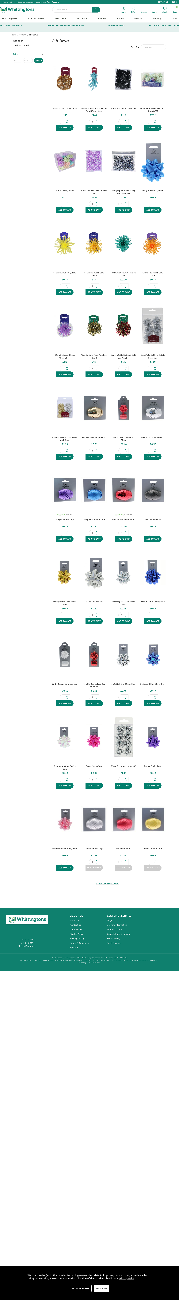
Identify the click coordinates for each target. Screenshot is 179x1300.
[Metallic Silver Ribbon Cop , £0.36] (153, 408)
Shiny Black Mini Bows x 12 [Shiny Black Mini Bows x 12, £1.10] (123, 108)
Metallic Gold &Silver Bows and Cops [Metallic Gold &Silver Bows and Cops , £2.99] (64, 438)
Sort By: (135, 47)
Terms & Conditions (80, 943)
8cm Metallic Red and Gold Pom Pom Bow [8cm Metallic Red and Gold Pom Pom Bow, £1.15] (123, 356)
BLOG (174, 2)
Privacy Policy (77, 938)
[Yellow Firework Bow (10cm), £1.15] (94, 243)
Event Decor (61, 18)
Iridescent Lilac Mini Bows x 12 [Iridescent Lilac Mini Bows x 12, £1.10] (94, 191)
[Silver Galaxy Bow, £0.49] (94, 572)
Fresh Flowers (113, 943)
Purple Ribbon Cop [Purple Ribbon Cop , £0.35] (65, 519)
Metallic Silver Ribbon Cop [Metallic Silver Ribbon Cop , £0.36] (152, 437)
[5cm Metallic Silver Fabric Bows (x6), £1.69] (153, 325)
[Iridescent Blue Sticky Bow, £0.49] (153, 654)
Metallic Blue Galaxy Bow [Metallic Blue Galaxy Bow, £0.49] (153, 602)
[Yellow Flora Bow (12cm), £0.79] (65, 243)
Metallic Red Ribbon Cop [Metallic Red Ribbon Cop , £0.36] (123, 519)
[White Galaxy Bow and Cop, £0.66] (65, 654)
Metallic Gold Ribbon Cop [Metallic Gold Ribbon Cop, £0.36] (94, 437)
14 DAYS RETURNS (116, 25)
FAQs (109, 920)
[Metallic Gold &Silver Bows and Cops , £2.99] (65, 408)
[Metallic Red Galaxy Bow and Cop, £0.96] (94, 654)
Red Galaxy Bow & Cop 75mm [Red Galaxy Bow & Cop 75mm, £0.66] (123, 438)
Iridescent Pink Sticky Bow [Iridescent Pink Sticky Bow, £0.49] (64, 848)
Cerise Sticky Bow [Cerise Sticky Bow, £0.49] (94, 766)
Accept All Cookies (101, 1288)
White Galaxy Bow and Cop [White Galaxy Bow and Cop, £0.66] (65, 684)
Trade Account (53, 2)
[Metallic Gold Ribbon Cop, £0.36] (94, 408)
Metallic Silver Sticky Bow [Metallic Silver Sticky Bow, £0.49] (123, 684)
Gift (175, 18)
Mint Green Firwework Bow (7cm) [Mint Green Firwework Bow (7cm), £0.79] (123, 274)
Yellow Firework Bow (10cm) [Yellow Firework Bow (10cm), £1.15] (94, 274)
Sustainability (113, 938)
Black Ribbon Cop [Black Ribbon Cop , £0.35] (152, 519)
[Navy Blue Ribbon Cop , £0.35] (94, 490)
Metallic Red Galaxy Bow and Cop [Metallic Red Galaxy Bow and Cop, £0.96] (94, 685)
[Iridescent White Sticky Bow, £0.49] (65, 736)
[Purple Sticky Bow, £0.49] (153, 736)
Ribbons (138, 18)
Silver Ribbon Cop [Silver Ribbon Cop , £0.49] (94, 848)
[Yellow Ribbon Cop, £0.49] (153, 819)
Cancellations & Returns (118, 934)
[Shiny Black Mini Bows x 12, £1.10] (123, 79)
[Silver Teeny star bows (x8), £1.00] (123, 736)
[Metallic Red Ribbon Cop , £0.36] (123, 490)
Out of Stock (94, 867)
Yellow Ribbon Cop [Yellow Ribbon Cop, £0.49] (153, 848)
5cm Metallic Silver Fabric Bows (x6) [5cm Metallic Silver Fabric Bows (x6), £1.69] (153, 356)
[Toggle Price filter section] (28, 55)
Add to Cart (65, 127)
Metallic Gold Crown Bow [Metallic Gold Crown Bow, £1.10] (65, 108)
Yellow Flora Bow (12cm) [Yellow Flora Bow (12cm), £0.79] (64, 273)
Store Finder (76, 929)
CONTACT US (163, 2)
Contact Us (75, 925)
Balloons (102, 18)
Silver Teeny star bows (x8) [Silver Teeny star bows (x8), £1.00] (123, 766)
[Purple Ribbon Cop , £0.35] (65, 490)
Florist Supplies (9, 18)
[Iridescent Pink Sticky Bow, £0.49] (65, 819)
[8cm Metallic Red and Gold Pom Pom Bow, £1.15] (123, 325)
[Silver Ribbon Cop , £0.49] (94, 819)
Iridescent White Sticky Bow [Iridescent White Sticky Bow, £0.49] (65, 767)
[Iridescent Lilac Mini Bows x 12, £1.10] (94, 161)
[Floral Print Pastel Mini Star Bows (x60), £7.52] (153, 79)
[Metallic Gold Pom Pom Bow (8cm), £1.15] (94, 325)
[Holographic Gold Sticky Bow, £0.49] (65, 572)
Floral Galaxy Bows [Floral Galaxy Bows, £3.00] (65, 190)
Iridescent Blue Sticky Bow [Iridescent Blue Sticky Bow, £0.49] (152, 684)
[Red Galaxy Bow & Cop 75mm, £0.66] (123, 408)
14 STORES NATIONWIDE (11, 25)
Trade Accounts (114, 929)
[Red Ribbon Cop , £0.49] (123, 819)
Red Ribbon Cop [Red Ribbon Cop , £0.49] (123, 848)
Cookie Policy (76, 934)
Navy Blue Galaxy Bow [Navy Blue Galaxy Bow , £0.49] (152, 190)
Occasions (82, 18)
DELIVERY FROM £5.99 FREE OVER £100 (65, 25)
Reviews (74, 947)
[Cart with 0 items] (175, 10)
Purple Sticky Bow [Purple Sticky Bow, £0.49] (152, 766)
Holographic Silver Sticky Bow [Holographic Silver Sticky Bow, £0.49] (123, 603)
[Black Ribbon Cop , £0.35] (153, 490)
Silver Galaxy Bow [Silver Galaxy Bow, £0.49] (94, 602)
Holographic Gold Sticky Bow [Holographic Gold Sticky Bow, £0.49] (64, 603)
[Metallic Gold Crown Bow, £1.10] (65, 79)
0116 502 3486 (27, 939)
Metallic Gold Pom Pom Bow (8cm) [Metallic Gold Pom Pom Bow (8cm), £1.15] (94, 356)
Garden (120, 18)
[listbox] (153, 47)
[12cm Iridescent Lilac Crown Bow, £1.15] (65, 325)
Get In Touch (27, 942)
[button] (65, 514)
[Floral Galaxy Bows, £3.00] (65, 161)
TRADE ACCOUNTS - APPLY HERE (164, 25)
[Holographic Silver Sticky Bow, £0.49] (123, 572)
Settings (81, 1288)
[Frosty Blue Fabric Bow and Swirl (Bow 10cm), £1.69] (94, 79)
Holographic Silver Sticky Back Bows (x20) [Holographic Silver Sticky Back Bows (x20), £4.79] (123, 191)
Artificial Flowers (36, 18)
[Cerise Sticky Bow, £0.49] (94, 736)
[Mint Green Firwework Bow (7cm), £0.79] (123, 243)
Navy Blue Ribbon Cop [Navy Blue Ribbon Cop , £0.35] (94, 519)
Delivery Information (117, 925)
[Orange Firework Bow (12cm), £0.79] (153, 243)
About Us (74, 920)
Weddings (157, 18)
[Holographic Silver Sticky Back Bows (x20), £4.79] (123, 161)
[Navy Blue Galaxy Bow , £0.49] (153, 161)
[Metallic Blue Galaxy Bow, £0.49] (153, 572)
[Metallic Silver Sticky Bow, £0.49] (123, 654)
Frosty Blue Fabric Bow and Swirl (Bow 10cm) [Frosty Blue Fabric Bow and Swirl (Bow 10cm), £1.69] (94, 109)
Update (39, 60)
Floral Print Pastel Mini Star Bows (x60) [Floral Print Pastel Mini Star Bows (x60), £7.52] (152, 109)
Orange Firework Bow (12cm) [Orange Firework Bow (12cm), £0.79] (153, 274)
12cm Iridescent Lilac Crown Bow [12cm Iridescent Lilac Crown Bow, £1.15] (65, 356)
